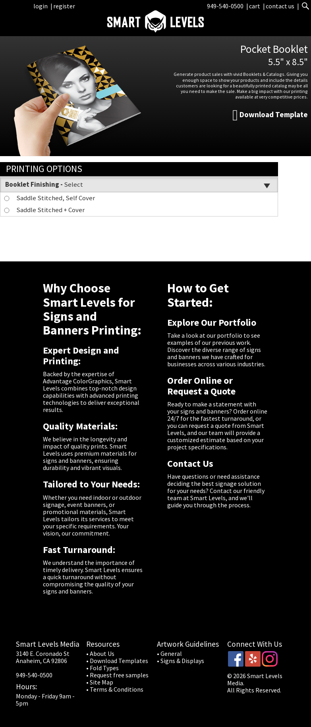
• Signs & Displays (180, 661)
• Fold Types (102, 668)
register (64, 6)
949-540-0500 (225, 6)
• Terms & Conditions (114, 689)
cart (255, 6)
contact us (280, 6)
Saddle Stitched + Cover (44, 209)
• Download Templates (117, 661)
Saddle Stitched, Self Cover (49, 197)
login (40, 6)
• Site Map (99, 682)
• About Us (100, 653)
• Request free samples (117, 675)
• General (169, 653)
